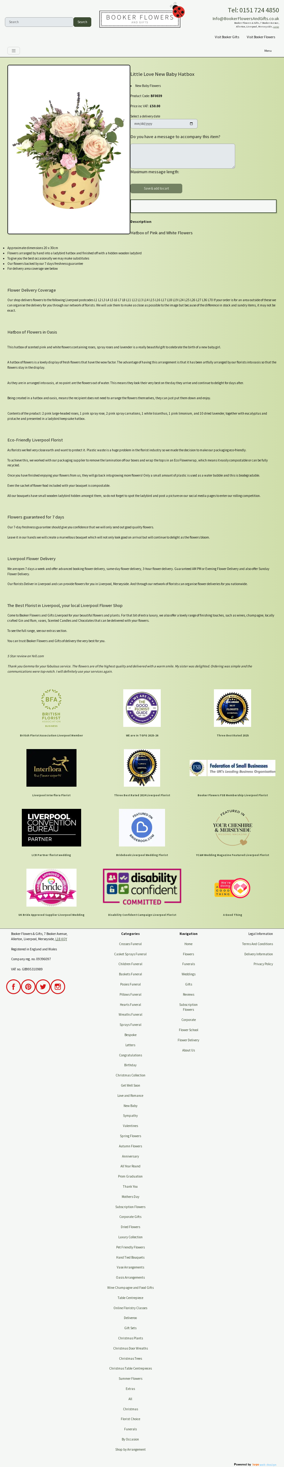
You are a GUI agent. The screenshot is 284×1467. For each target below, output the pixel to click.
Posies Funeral (130, 984)
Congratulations (130, 1055)
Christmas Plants (130, 1338)
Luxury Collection (130, 1237)
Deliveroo (130, 1318)
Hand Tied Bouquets (130, 1257)
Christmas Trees (130, 1358)
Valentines (130, 1126)
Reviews (188, 994)
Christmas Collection (130, 1075)
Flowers (188, 954)
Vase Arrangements (130, 1267)
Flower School (188, 1030)
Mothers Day (130, 1196)
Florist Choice (130, 1419)
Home (188, 944)
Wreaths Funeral (130, 1014)
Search (82, 22)
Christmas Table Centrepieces (130, 1368)
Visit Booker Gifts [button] (227, 37)
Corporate (188, 1020)
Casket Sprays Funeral (130, 954)
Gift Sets (130, 1328)
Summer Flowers (130, 1378)
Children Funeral (130, 964)
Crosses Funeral (130, 944)
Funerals (130, 1429)
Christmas (130, 1409)
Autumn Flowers (130, 1146)
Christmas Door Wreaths (130, 1348)
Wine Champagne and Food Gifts (130, 1287)
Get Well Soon (130, 1085)
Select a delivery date (145, 116)
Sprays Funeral (130, 1024)
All (130, 1399)
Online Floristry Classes (130, 1308)
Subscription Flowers (130, 1207)
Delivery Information (258, 954)
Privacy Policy (263, 964)
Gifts (188, 984)
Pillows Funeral (130, 994)
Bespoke (130, 1035)
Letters (130, 1045)
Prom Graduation (130, 1176)
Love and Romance (130, 1095)
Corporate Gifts (130, 1217)
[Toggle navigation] (13, 51)
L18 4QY (276, 27)
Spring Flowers (130, 1136)
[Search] (39, 22)
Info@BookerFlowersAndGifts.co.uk (245, 18)
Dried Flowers (130, 1227)
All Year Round (130, 1166)
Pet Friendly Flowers (130, 1247)
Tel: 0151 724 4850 (253, 10)
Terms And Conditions (257, 944)
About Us (188, 1050)
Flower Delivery (188, 1040)
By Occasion (130, 1439)
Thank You (130, 1186)
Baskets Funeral (130, 974)
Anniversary (130, 1156)
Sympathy (130, 1115)
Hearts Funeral (130, 1004)
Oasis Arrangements (130, 1277)
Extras (130, 1389)
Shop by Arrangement (130, 1449)
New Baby (130, 1106)
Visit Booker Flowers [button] (261, 37)
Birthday (130, 1065)
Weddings (188, 974)
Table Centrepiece (130, 1298)
